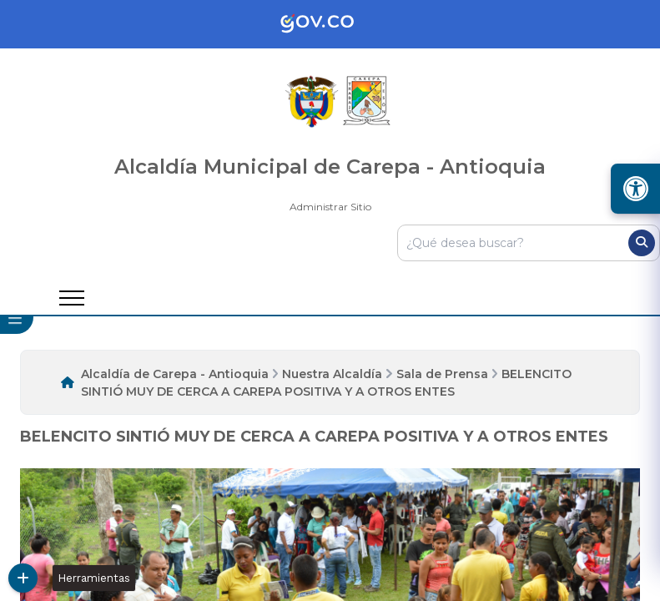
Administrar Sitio (330, 206)
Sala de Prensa (442, 373)
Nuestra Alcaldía (332, 373)
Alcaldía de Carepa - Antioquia (175, 373)
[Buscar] (641, 243)
